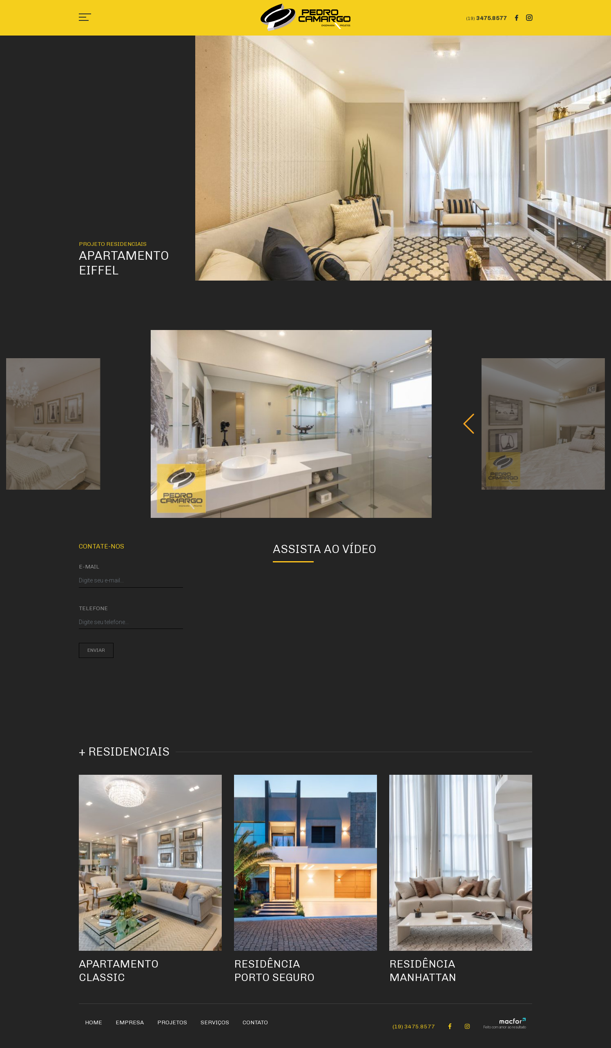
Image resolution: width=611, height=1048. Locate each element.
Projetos (172, 1027)
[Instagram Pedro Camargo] (467, 1031)
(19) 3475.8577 (413, 1031)
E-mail (89, 566)
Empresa (130, 1027)
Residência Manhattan (425, 975)
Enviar (96, 650)
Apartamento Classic (121, 975)
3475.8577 (486, 18)
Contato (255, 1027)
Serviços (215, 1027)
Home (93, 1027)
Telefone (93, 608)
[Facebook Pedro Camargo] (449, 1031)
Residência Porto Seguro (277, 975)
